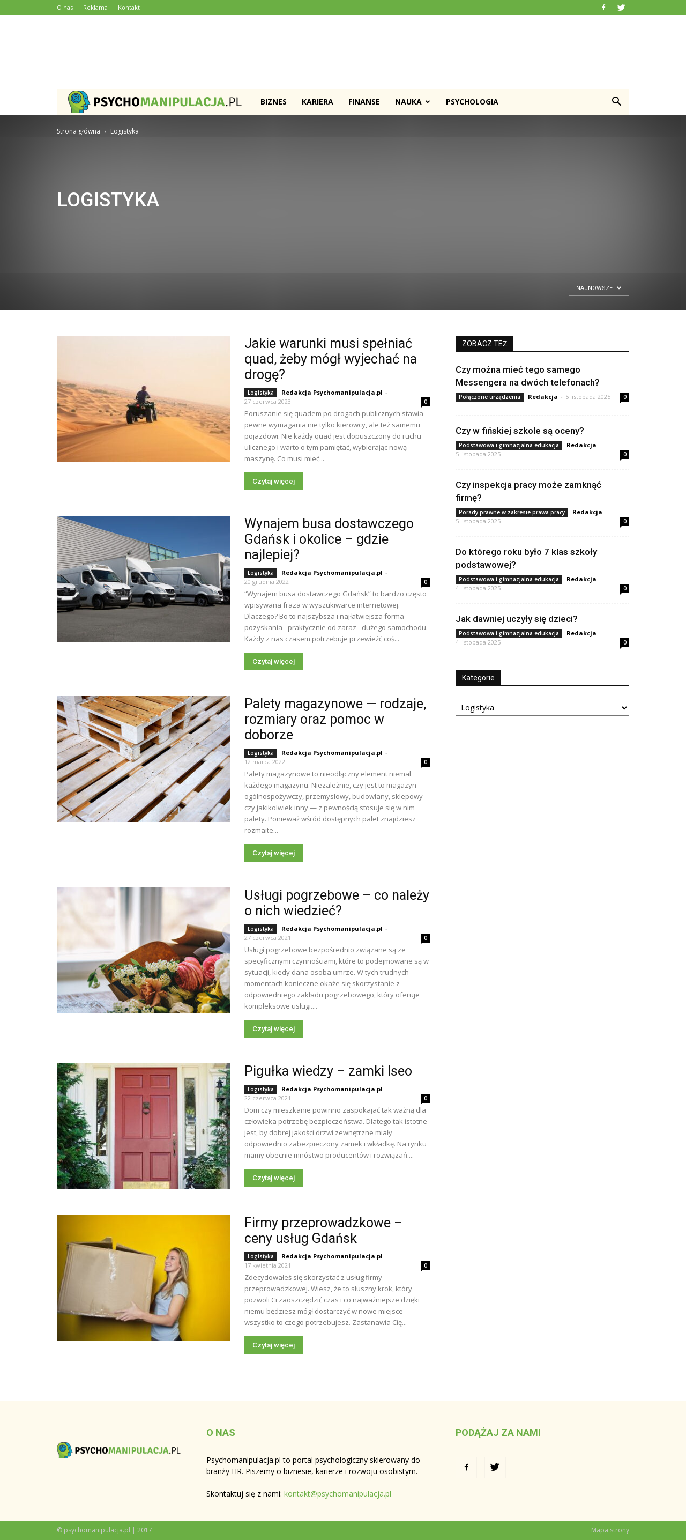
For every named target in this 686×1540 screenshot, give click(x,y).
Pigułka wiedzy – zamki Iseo (328, 1071)
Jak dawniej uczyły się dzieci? (517, 618)
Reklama (95, 7)
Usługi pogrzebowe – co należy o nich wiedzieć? (336, 903)
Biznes (273, 102)
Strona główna (78, 131)
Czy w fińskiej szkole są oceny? (520, 430)
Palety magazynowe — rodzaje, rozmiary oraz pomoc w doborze (335, 719)
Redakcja (543, 397)
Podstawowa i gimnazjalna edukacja (509, 445)
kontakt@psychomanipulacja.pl (337, 1494)
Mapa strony (610, 1530)
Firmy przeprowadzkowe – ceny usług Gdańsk (323, 1230)
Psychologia (472, 102)
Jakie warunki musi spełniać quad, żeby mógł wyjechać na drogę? (330, 359)
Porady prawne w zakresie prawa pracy (512, 512)
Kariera (317, 102)
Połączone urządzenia (489, 397)
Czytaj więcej (273, 481)
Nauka (412, 102)
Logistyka (261, 392)
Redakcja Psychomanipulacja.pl (332, 392)
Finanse (364, 102)
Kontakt (129, 7)
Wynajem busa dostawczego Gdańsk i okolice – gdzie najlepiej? (329, 539)
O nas (65, 7)
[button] (616, 102)
